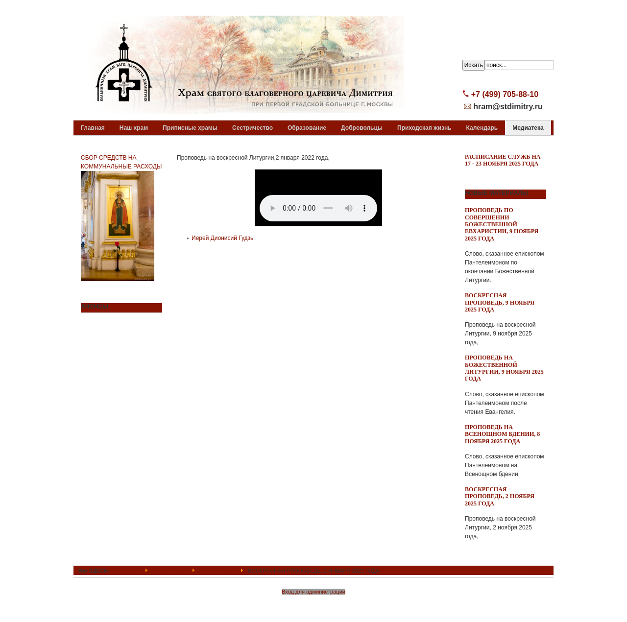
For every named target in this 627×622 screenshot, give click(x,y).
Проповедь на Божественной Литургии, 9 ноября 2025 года (504, 368)
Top (537, 571)
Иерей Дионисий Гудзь (222, 238)
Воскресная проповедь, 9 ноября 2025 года (499, 302)
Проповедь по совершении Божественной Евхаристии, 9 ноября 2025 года (501, 224)
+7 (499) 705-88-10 (504, 94)
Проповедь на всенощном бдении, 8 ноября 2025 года (502, 434)
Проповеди (217, 571)
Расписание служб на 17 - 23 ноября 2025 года (503, 160)
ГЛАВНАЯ (127, 571)
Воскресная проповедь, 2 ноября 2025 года (499, 496)
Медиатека (169, 571)
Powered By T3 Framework (314, 604)
